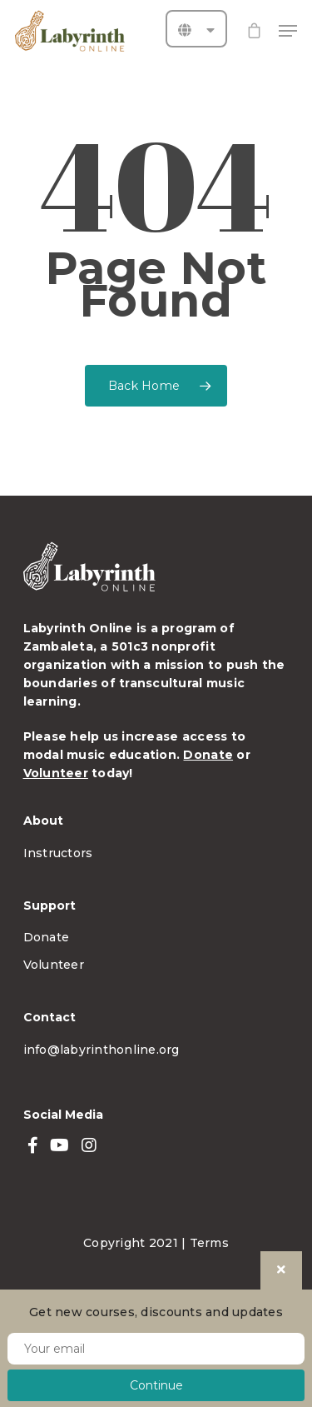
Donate (208, 754)
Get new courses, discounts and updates (156, 1312)
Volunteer (55, 773)
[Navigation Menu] (288, 30)
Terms (209, 1242)
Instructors (58, 853)
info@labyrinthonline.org (101, 1049)
